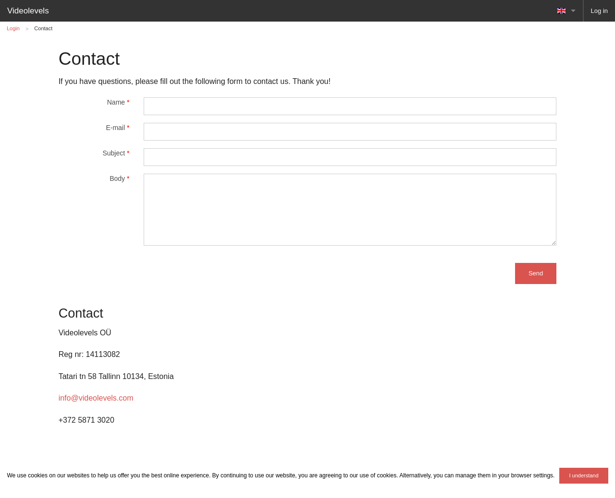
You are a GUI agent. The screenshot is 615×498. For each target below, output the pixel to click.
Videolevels (28, 10)
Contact (43, 28)
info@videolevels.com (96, 398)
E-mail (117, 127)
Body (119, 178)
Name (118, 102)
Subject (115, 153)
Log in (599, 10)
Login (13, 28)
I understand (583, 475)
